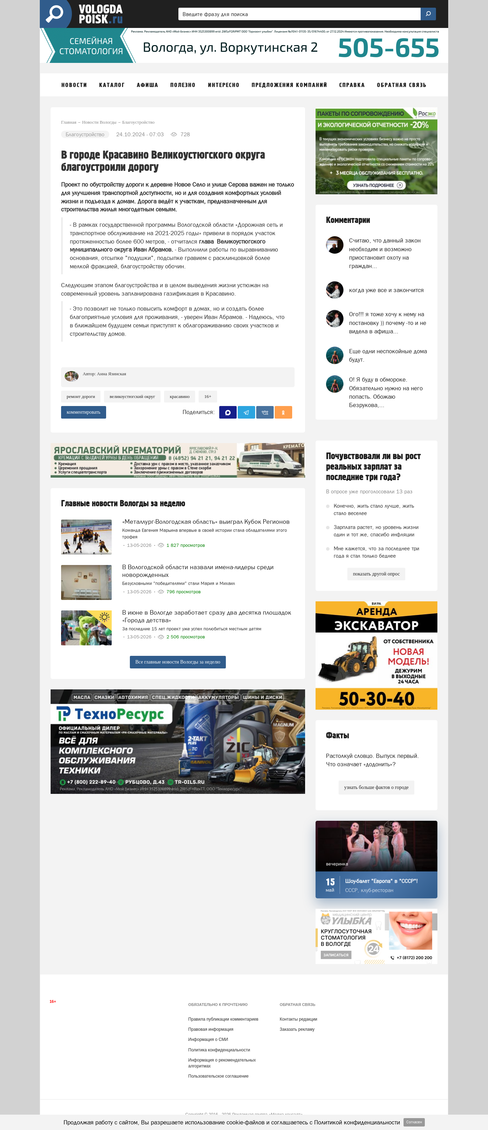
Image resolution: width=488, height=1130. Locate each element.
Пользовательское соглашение (218, 1076)
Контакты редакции (298, 1019)
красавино (180, 396)
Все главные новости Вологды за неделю (177, 662)
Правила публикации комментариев (223, 1019)
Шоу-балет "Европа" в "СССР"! (381, 881)
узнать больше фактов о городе (376, 787)
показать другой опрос (376, 574)
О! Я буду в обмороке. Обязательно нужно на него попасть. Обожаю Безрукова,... (386, 392)
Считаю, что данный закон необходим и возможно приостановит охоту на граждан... (385, 253)
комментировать (84, 412)
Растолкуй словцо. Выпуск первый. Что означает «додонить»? (372, 760)
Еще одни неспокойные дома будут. (388, 355)
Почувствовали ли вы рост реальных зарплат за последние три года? (373, 467)
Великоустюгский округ (132, 396)
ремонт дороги (81, 396)
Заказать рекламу (297, 1029)
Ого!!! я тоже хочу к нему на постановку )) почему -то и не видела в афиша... (387, 323)
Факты (337, 736)
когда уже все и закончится (386, 290)
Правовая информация (210, 1029)
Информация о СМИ (208, 1039)
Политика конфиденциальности (219, 1050)
